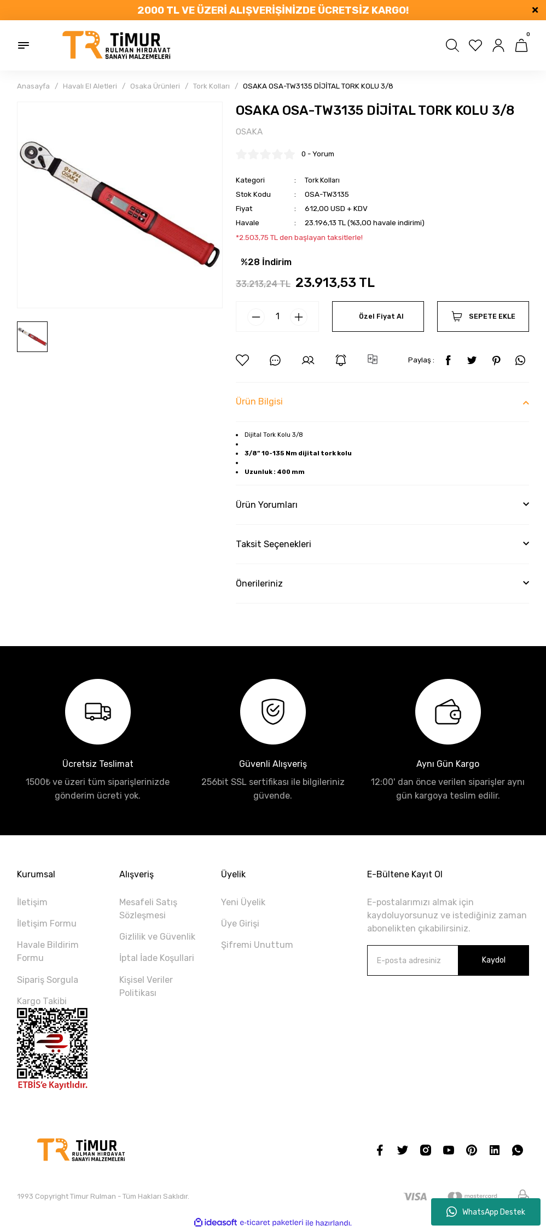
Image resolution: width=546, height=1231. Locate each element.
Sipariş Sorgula (47, 980)
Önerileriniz (259, 584)
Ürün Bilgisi (259, 402)
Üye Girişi (240, 924)
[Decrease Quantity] (256, 317)
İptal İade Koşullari (156, 958)
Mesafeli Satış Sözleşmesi (148, 909)
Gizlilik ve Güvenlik (157, 937)
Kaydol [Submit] (493, 960)
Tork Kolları (323, 179)
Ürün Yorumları (267, 505)
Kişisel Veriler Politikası (146, 986)
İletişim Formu (47, 924)
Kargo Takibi (42, 1001)
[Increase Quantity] (298, 317)
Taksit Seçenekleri (273, 545)
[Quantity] (277, 317)
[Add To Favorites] (242, 360)
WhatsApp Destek (485, 1212)
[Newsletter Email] (448, 961)
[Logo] (117, 45)
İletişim (32, 903)
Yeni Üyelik (243, 903)
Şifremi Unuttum (257, 945)
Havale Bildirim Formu (48, 952)
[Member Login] (498, 45)
